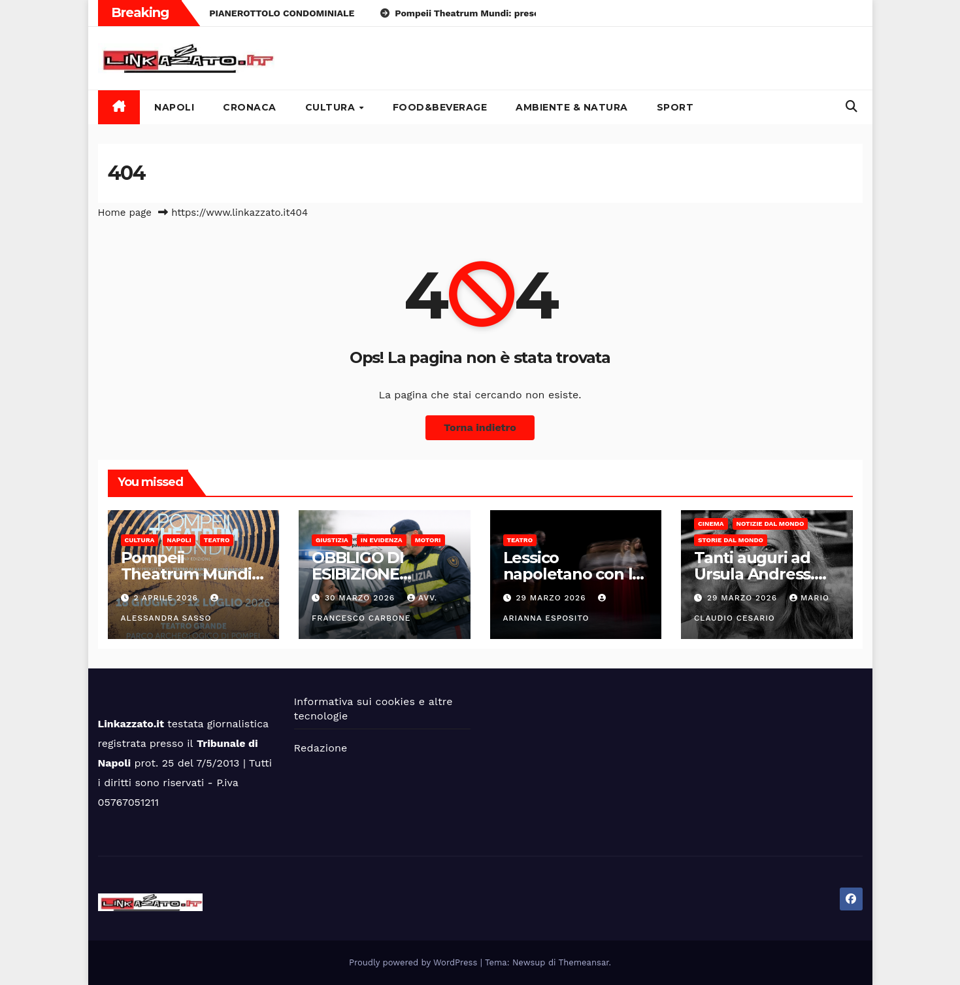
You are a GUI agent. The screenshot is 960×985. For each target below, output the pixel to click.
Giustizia (332, 540)
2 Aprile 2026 (167, 597)
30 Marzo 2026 (361, 597)
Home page (125, 212)
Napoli (174, 107)
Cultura (331, 107)
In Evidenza (382, 540)
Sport (675, 107)
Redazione (321, 748)
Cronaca (249, 107)
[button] (851, 106)
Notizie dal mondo (770, 523)
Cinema (711, 523)
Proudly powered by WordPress (414, 962)
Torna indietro (480, 427)
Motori (428, 540)
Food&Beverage (440, 107)
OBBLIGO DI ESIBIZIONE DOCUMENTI (360, 574)
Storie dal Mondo (730, 540)
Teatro (217, 540)
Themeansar (584, 962)
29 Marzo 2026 (552, 597)
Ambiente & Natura (572, 107)
